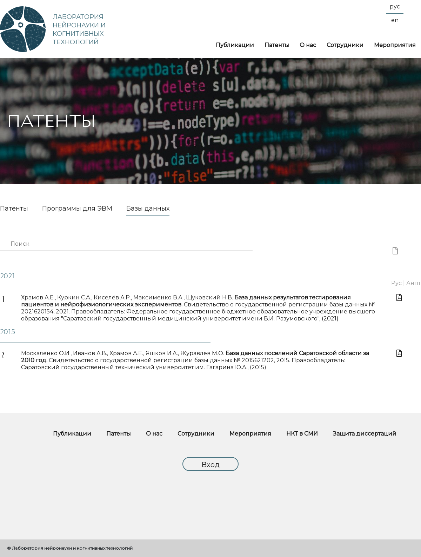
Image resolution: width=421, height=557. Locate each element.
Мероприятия (395, 45)
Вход (210, 464)
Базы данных (147, 208)
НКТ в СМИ (302, 433)
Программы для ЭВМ (77, 208)
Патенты (277, 45)
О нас (308, 45)
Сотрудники (345, 45)
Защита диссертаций (364, 433)
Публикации (235, 45)
